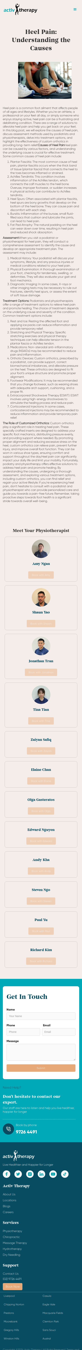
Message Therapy (15, 1245)
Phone (11, 1025)
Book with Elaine (41, 781)
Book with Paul (41, 931)
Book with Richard (41, 961)
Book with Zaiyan (41, 751)
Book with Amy (41, 575)
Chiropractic (11, 1240)
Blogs (6, 1209)
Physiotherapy (12, 1234)
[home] (20, 9)
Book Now (13, 1286)
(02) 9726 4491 (12, 1279)
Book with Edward (41, 841)
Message (13, 1041)
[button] (75, 9)
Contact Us (10, 1276)
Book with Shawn (41, 624)
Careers (8, 1215)
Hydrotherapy (12, 1251)
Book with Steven (41, 901)
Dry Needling (11, 1257)
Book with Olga (41, 811)
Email (46, 1025)
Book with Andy (41, 871)
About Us (9, 1197)
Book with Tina (41, 721)
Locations (9, 1203)
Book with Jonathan (41, 672)
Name (11, 1009)
